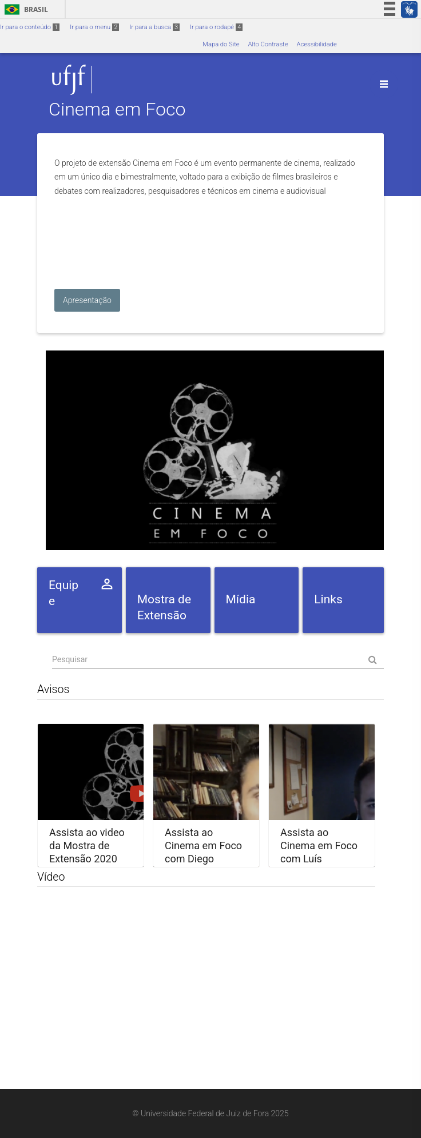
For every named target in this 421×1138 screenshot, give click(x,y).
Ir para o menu (94, 27)
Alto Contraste (268, 44)
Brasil (24, 9)
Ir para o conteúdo (29, 27)
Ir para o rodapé (216, 27)
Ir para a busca (154, 27)
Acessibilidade (316, 44)
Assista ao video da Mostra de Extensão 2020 (87, 845)
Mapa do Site (220, 44)
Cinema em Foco (117, 110)
